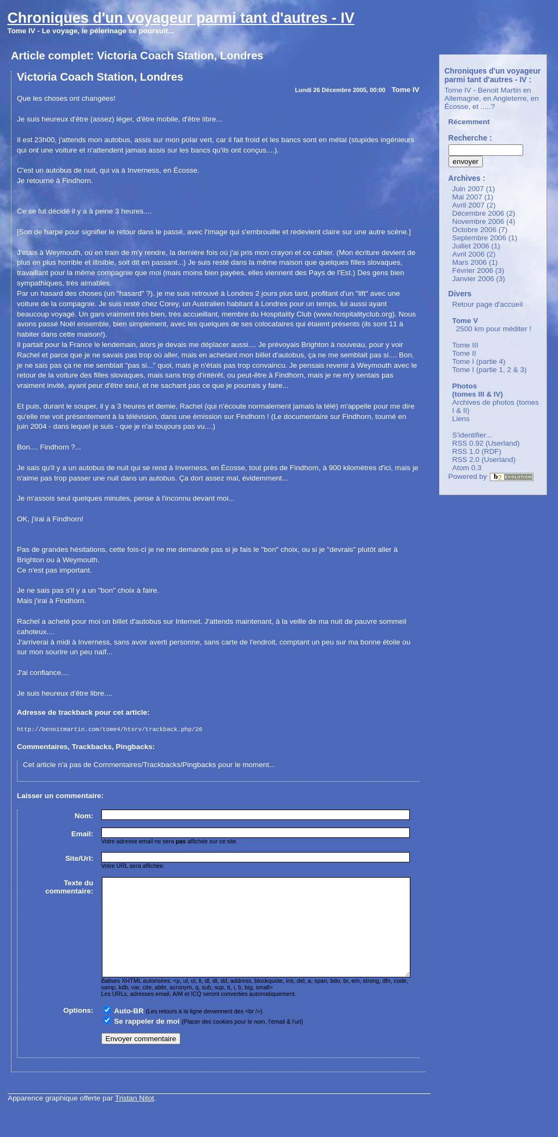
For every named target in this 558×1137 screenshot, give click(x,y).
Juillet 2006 (470, 246)
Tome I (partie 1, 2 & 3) (489, 370)
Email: (82, 835)
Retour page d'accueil (487, 304)
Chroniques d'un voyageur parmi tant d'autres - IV (180, 18)
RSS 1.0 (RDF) (476, 451)
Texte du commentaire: (69, 888)
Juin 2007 (468, 189)
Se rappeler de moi (146, 1042)
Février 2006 (472, 270)
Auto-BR (128, 1032)
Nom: (84, 817)
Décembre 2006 (478, 213)
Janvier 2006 (473, 279)
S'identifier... (472, 435)
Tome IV (405, 90)
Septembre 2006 (479, 238)
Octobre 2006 (474, 230)
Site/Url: (79, 860)
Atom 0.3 (467, 468)
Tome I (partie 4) (479, 361)
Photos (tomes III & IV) (477, 390)
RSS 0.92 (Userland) (486, 443)
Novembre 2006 (478, 221)
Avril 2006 (468, 254)
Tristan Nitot (134, 1119)
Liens (461, 419)
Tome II (464, 353)
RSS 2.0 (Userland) (484, 459)
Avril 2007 (468, 205)
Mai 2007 (467, 197)
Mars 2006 (469, 262)
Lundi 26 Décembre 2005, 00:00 (340, 90)
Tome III (465, 345)
